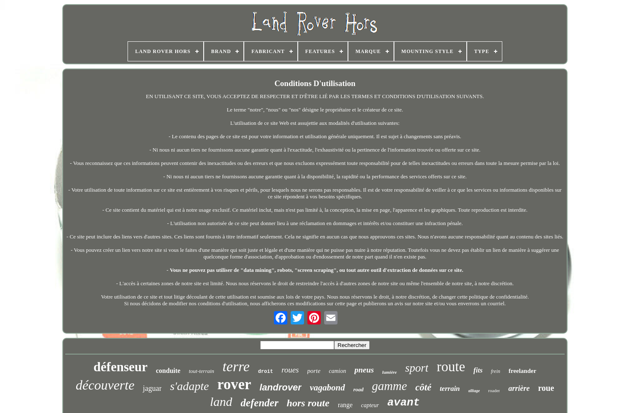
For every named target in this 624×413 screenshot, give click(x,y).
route (451, 366)
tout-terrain (201, 371)
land (221, 401)
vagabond (327, 388)
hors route (308, 403)
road (358, 389)
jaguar (152, 388)
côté (423, 387)
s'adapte (189, 386)
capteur (370, 405)
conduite (168, 370)
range (345, 404)
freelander (522, 370)
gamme (389, 386)
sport (417, 368)
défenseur (121, 367)
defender (259, 402)
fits (478, 370)
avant (403, 402)
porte (314, 370)
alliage (474, 390)
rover (234, 384)
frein (495, 371)
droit (265, 372)
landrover (280, 387)
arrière (518, 388)
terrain (450, 389)
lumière (389, 372)
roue (546, 388)
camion (337, 371)
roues (290, 369)
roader (494, 390)
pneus (363, 369)
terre (236, 366)
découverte (105, 385)
